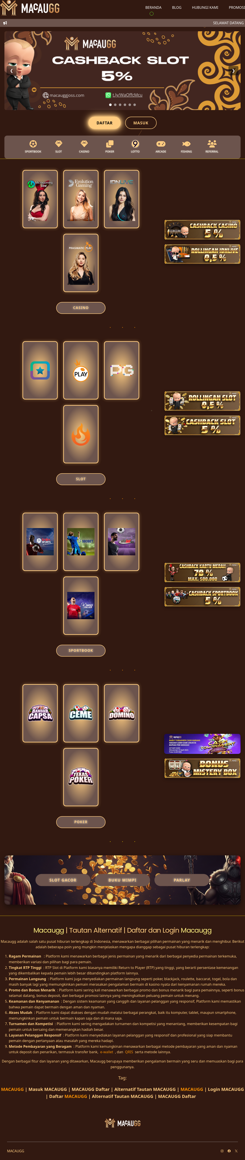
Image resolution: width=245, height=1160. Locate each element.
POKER (80, 821)
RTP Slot (52, 967)
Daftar (105, 122)
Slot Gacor (62, 880)
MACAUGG (13, 1089)
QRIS (129, 1052)
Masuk (140, 122)
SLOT (81, 479)
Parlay (182, 880)
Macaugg (49, 930)
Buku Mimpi (122, 880)
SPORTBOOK (81, 650)
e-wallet (107, 1052)
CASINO (81, 307)
